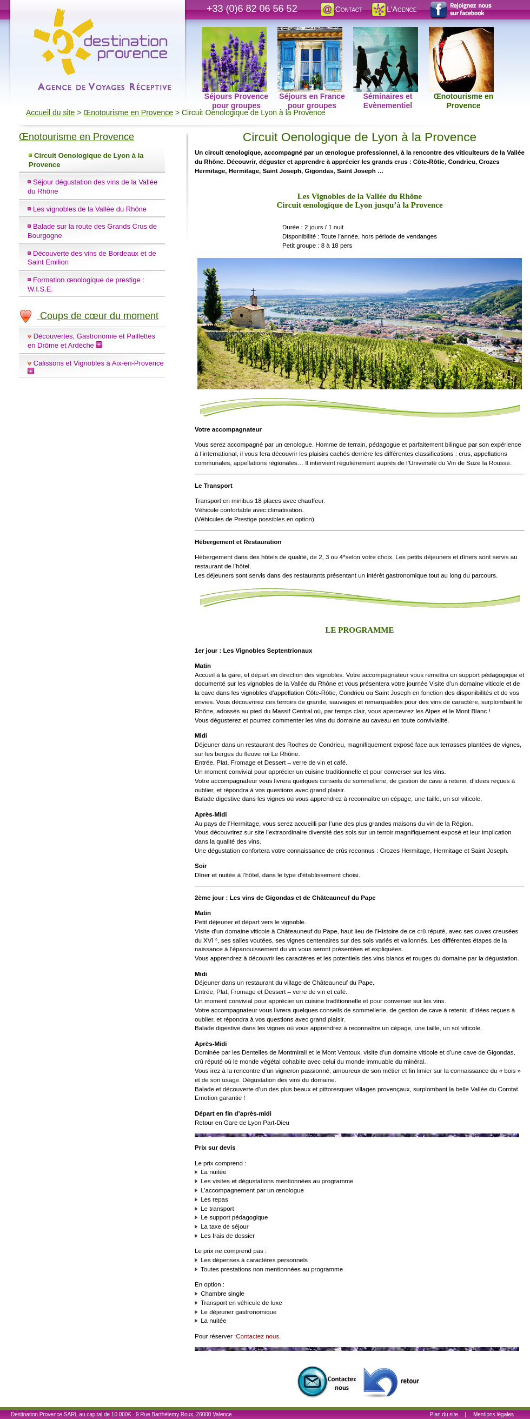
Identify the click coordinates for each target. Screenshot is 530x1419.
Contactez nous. (258, 1336)
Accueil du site (50, 112)
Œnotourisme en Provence (461, 33)
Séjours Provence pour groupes (235, 33)
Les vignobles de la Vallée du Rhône (90, 209)
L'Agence (393, 9)
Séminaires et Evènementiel (385, 33)
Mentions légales (493, 1414)
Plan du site (444, 1414)
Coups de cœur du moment (88, 315)
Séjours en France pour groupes (311, 33)
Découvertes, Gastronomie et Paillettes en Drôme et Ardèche (91, 340)
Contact (340, 9)
